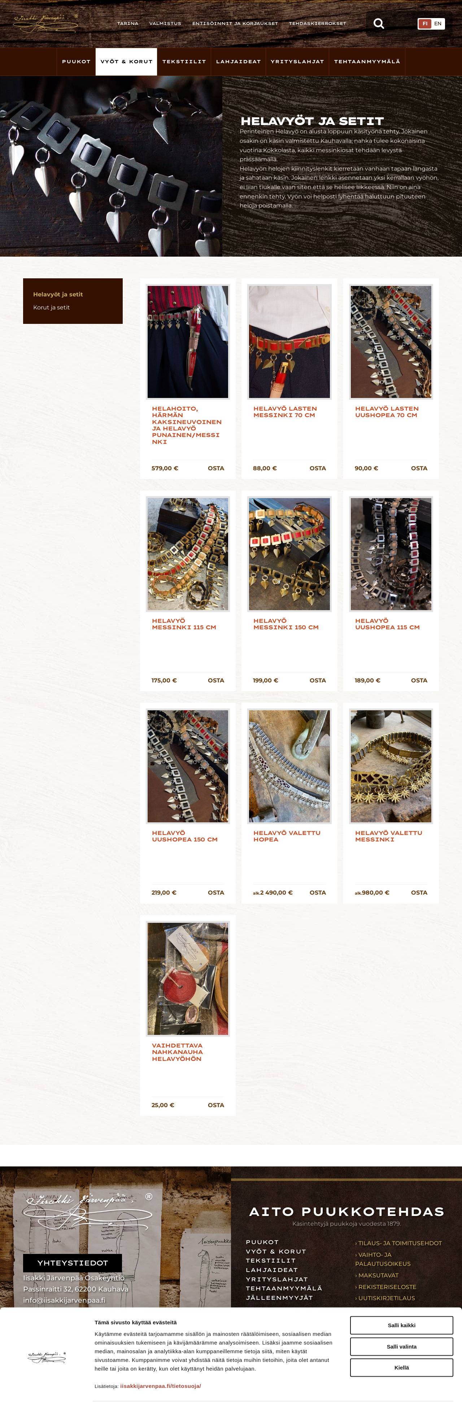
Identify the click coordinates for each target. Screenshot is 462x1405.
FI (425, 23)
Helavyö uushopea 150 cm (184, 836)
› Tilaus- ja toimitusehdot (398, 1243)
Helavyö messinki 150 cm (285, 624)
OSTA (216, 468)
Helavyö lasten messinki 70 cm (285, 412)
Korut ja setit (51, 307)
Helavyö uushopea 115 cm (387, 624)
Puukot (76, 61)
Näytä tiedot (386, 1391)
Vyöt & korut (126, 61)
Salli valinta (402, 1322)
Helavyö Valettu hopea (286, 836)
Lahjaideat (238, 61)
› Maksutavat (376, 1275)
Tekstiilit (184, 61)
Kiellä (402, 1343)
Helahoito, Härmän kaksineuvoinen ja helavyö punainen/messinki (186, 425)
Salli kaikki (402, 1301)
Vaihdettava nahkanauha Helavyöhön (177, 1052)
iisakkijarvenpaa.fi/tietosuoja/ (160, 1361)
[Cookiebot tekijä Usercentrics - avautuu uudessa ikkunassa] (46, 1390)
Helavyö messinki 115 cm (184, 624)
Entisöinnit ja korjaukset (235, 23)
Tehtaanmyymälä (367, 61)
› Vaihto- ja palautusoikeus (383, 1259)
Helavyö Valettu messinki (388, 836)
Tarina (127, 23)
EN (437, 23)
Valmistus (165, 23)
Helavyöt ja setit (58, 294)
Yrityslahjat (297, 61)
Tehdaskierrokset (317, 23)
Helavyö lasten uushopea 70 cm (386, 412)
